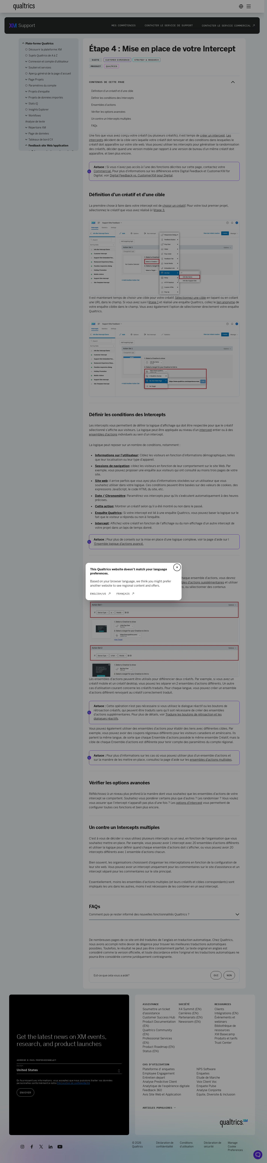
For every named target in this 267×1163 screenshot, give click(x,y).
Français (123, 593)
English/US (98, 593)
